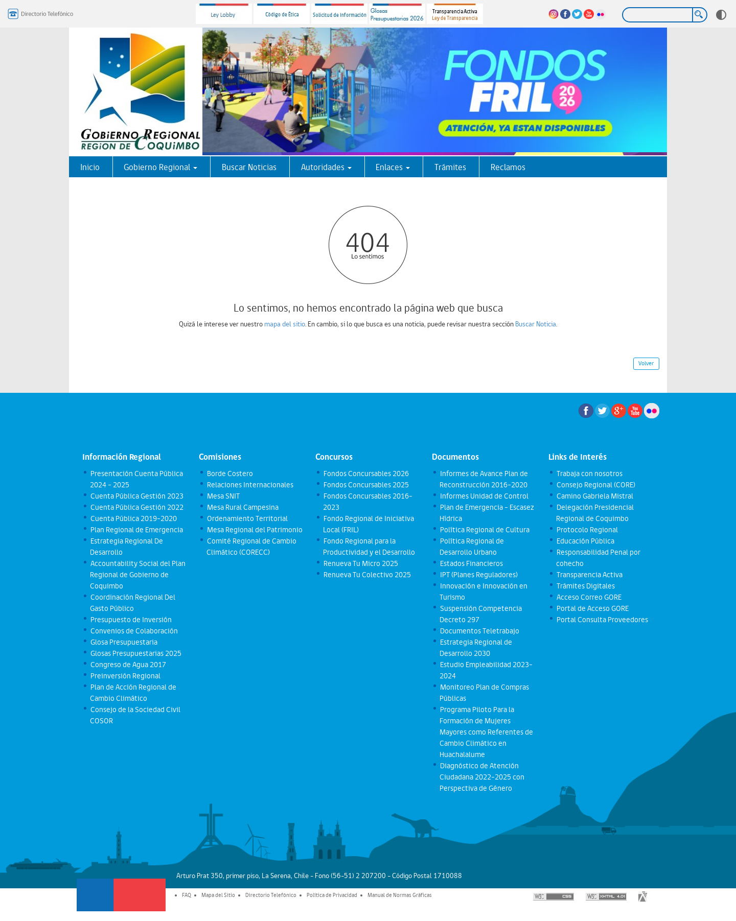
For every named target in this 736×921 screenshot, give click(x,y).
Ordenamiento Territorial (246, 518)
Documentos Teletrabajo (479, 630)
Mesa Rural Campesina (242, 507)
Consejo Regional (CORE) (595, 484)
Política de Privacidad (332, 895)
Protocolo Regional (586, 529)
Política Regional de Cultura (484, 529)
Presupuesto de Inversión (130, 619)
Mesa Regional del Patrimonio (254, 529)
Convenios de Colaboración (133, 630)
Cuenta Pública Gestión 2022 (136, 507)
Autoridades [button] (326, 167)
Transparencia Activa (589, 574)
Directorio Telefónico (270, 895)
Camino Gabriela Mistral (594, 496)
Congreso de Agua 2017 (128, 664)
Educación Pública (585, 541)
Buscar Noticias (249, 167)
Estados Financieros (471, 563)
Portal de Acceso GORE (592, 608)
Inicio (90, 167)
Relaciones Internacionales (249, 484)
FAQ (186, 895)
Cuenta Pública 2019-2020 (133, 518)
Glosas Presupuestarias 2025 (135, 653)
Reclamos (508, 167)
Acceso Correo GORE (588, 597)
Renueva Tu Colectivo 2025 (366, 574)
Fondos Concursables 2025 (365, 484)
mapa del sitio (284, 324)
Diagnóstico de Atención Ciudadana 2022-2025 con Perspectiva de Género (482, 777)
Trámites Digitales (585, 586)
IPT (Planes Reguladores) (478, 574)
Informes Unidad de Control (484, 496)
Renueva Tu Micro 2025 (360, 563)
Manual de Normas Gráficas (399, 895)
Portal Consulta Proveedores (602, 619)
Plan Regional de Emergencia (136, 529)
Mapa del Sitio (218, 895)
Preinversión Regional (125, 675)
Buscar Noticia (535, 324)
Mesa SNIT (222, 496)
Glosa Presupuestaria (123, 642)
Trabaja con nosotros (589, 473)
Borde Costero (229, 473)
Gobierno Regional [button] (160, 167)
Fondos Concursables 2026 (365, 473)
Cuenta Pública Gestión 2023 (136, 496)
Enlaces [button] (393, 167)
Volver (646, 363)
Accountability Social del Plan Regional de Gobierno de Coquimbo (137, 575)
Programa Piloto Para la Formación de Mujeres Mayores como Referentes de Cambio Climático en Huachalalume (486, 732)
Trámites (450, 167)
